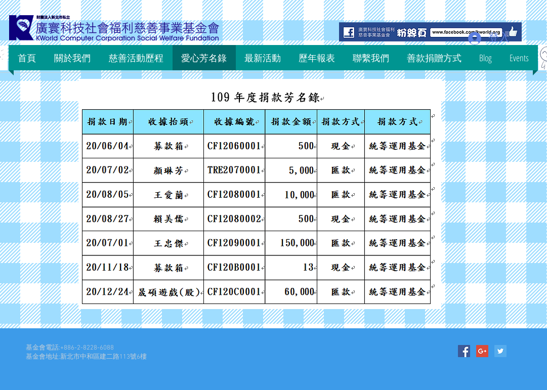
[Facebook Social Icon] (464, 351)
